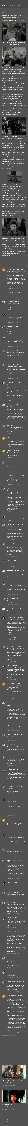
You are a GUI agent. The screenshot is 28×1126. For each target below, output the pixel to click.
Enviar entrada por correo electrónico (16, 261)
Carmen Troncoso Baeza (13, 981)
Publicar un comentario (8, 1035)
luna (8, 835)
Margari (9, 769)
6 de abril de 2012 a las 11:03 (13, 642)
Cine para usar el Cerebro (12, 5)
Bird (8, 902)
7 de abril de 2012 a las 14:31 (12, 782)
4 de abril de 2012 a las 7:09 (13, 333)
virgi (8, 757)
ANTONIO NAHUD (12, 461)
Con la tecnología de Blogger (14, 1119)
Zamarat (9, 337)
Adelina (9, 326)
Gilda (8, 971)
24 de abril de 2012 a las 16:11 (13, 977)
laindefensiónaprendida (13, 570)
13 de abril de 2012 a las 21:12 (13, 913)
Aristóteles (9, 957)
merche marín (10, 544)
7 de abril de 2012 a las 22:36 (13, 794)
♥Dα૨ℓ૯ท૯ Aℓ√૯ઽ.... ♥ (12, 617)
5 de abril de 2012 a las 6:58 (12, 539)
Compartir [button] (4, 261)
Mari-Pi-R (9, 350)
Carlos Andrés (10, 646)
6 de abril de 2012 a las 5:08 (12, 594)
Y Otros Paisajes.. (11, 786)
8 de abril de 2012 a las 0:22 (13, 830)
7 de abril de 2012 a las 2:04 (13, 730)
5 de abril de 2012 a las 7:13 (12, 556)
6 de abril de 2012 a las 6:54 (12, 604)
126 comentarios (11, 1085)
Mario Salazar (10, 583)
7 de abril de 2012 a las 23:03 (13, 815)
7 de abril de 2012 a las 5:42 (12, 740)
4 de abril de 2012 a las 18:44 (13, 511)
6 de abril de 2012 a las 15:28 (13, 698)
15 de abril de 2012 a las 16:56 (13, 953)
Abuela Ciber (10, 799)
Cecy (8, 425)
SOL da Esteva (11, 703)
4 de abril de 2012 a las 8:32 (12, 378)
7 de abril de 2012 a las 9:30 (12, 752)
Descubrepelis (10, 608)
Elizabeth (9, 313)
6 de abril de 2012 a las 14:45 (13, 679)
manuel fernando (11, 524)
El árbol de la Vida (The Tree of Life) (12, 1082)
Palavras (9, 301)
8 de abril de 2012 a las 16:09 (13, 878)
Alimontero (10, 683)
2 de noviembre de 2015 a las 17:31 (14, 1032)
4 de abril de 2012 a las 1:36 (12, 297)
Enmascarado (10, 382)
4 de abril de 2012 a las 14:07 (13, 457)
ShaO (8, 882)
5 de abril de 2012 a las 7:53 (12, 566)
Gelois (8, 665)
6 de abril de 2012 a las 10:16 (13, 612)
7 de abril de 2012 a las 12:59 (13, 765)
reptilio (8, 560)
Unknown (9, 438)
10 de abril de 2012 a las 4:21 (13, 898)
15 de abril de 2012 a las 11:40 (13, 927)
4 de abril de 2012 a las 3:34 (12, 309)
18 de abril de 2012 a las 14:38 (13, 967)
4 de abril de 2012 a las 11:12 (12, 400)
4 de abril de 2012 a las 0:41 (12, 288)
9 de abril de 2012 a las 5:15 (12, 888)
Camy (8, 917)
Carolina (9, 404)
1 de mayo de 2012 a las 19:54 (13, 991)
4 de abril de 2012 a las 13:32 (13, 446)
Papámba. (9, 744)
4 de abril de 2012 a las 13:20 (13, 433)
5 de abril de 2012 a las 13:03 (13, 578)
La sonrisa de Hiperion (12, 819)
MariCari (9, 598)
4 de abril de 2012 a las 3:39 (12, 322)
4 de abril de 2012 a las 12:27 (13, 421)
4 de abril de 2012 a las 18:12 (13, 484)
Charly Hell (9, 364)
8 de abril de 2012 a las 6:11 (12, 856)
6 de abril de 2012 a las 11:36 (12, 661)
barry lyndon (10, 292)
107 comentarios (11, 1109)
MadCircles (18, 1121)
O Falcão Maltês (11, 466)
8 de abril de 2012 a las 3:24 (12, 844)
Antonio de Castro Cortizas (14, 860)
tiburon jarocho (11, 995)
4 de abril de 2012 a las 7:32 (12, 346)
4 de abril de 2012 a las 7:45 (12, 360)
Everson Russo (11, 734)
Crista (8, 488)
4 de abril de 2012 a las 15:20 (13, 468)
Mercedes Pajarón (12, 516)
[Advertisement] (14, 1049)
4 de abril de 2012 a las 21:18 (13, 520)
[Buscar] (25, 2)
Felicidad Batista (11, 269)
